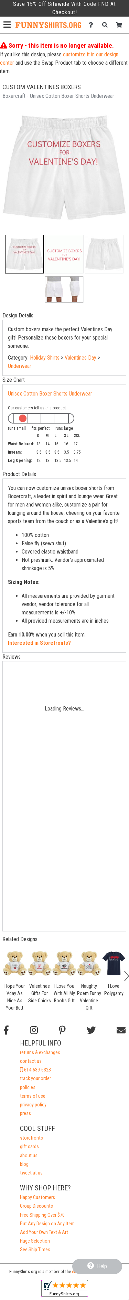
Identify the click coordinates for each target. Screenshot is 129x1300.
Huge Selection (35, 1241)
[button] (24, 254)
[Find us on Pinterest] (62, 1030)
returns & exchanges (40, 1053)
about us (28, 1156)
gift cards (29, 1147)
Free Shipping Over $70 (42, 1215)
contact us (31, 1061)
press (25, 1113)
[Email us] (121, 1030)
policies (27, 1087)
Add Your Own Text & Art (44, 1232)
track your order (35, 1078)
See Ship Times (35, 1250)
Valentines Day (80, 357)
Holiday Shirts (45, 357)
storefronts (31, 1138)
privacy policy (33, 1105)
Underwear (19, 366)
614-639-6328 (35, 1070)
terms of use (32, 1096)
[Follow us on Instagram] (34, 1030)
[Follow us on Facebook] (6, 1030)
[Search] (107, 25)
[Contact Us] (93, 25)
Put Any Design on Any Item (47, 1224)
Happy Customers (37, 1197)
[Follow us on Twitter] (91, 1030)
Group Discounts (36, 1206)
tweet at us (31, 1173)
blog (24, 1164)
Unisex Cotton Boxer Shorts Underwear (50, 393)
